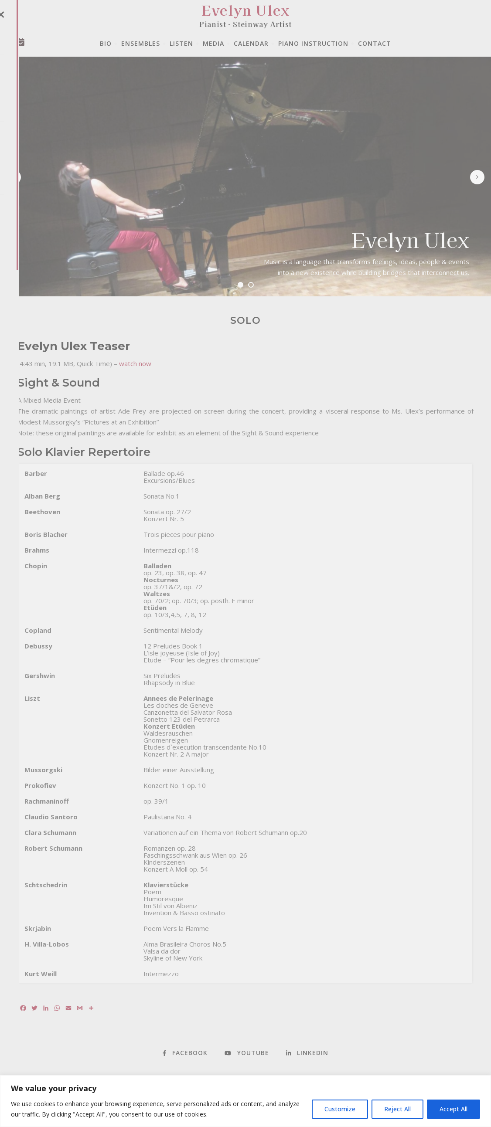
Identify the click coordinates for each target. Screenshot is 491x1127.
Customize (339, 1109)
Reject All (397, 1109)
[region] (245, 1101)
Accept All (453, 1109)
